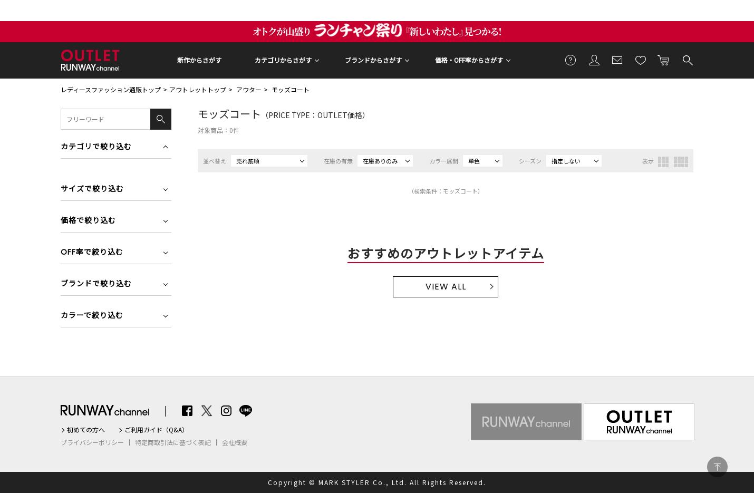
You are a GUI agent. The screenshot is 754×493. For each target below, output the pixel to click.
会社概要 (234, 442)
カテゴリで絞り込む (96, 147)
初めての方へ (86, 430)
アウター (249, 89)
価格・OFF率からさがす (469, 59)
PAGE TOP (717, 467)
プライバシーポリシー (92, 442)
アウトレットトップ (197, 89)
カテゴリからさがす (283, 59)
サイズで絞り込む (92, 189)
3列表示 (663, 162)
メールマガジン (617, 59)
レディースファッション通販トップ (111, 89)
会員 (594, 59)
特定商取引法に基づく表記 (173, 442)
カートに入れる (664, 59)
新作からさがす (199, 59)
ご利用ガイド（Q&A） (156, 430)
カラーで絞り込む (92, 316)
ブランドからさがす (373, 59)
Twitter (206, 410)
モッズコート (291, 89)
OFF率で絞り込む (92, 252)
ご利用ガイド (571, 59)
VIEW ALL (446, 287)
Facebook (187, 410)
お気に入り (640, 59)
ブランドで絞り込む (96, 284)
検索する (687, 59)
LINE (245, 410)
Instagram (226, 410)
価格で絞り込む (88, 221)
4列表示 (681, 162)
